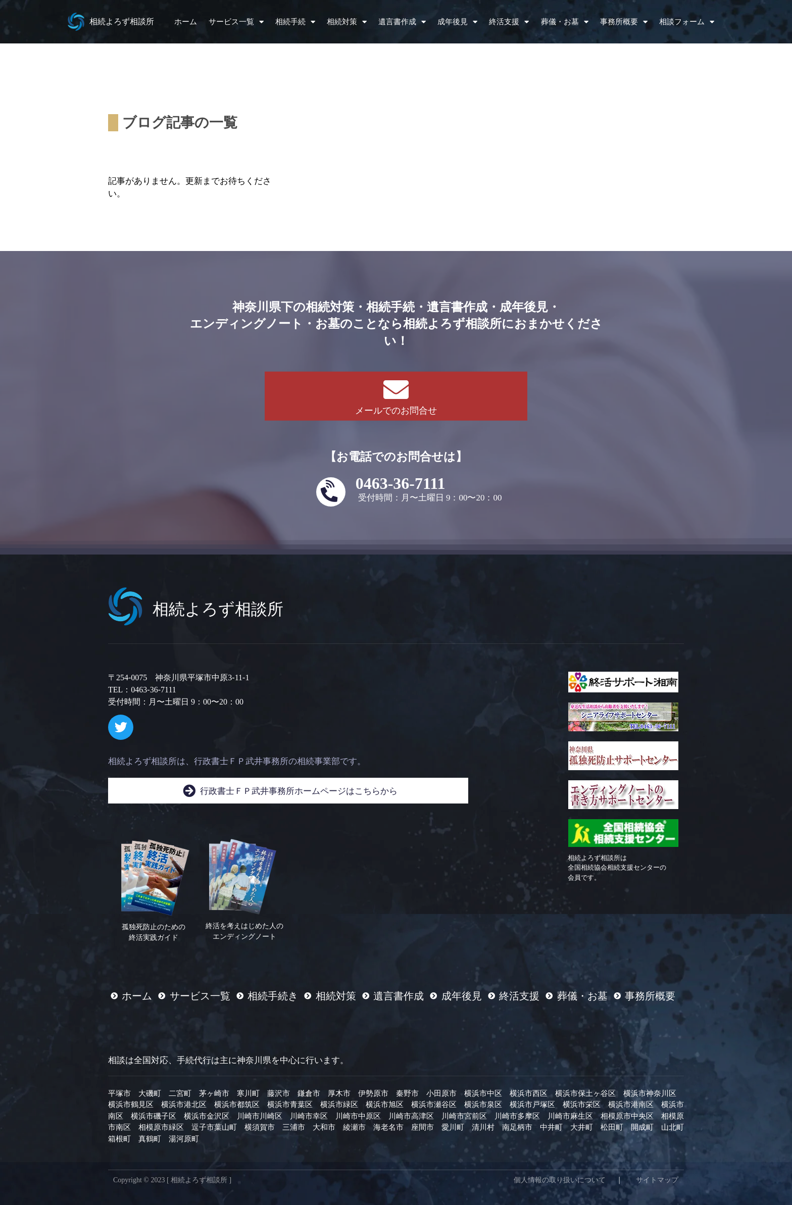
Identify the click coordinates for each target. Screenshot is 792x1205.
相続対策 (347, 22)
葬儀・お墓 (564, 22)
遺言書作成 (402, 22)
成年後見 (457, 22)
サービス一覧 (236, 22)
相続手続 (295, 22)
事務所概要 (624, 22)
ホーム (185, 22)
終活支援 (509, 22)
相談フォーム (686, 22)
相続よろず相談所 (121, 21)
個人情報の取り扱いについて (560, 1180)
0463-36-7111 (400, 483)
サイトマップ (657, 1180)
